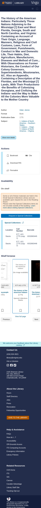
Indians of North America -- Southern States (27, 123)
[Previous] (6, 319)
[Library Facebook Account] (12, 366)
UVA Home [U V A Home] (11, 470)
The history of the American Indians (20, 291)
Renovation (11, 407)
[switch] (12, 156)
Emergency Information (16, 451)
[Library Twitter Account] (15, 366)
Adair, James (25, 110)
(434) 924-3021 (12, 354)
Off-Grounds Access (14, 444)
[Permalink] (12, 170)
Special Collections (14, 223)
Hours (9, 393)
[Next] (36, 319)
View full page (20, 316)
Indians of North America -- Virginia (27, 130)
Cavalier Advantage (14, 484)
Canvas (9, 480)
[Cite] (28, 156)
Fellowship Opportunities (16, 410)
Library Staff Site (13, 487)
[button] (32, 8)
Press (9, 403)
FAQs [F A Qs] (9, 434)
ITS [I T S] (8, 473)
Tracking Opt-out (13, 491)
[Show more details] (8, 137)
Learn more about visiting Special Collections (19, 207)
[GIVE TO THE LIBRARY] (18, 418)
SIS (8, 477)
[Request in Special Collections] (20, 216)
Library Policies (12, 455)
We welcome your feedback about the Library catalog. (20, 344)
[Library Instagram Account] (8, 366)
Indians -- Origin (28, 127)
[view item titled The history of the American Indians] (20, 271)
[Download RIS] (14, 163)
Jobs (8, 400)
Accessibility (11, 441)
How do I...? (11, 437)
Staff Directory (12, 396)
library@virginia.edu (14, 358)
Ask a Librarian (12, 361)
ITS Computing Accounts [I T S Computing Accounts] (16, 448)
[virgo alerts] (37, 9)
